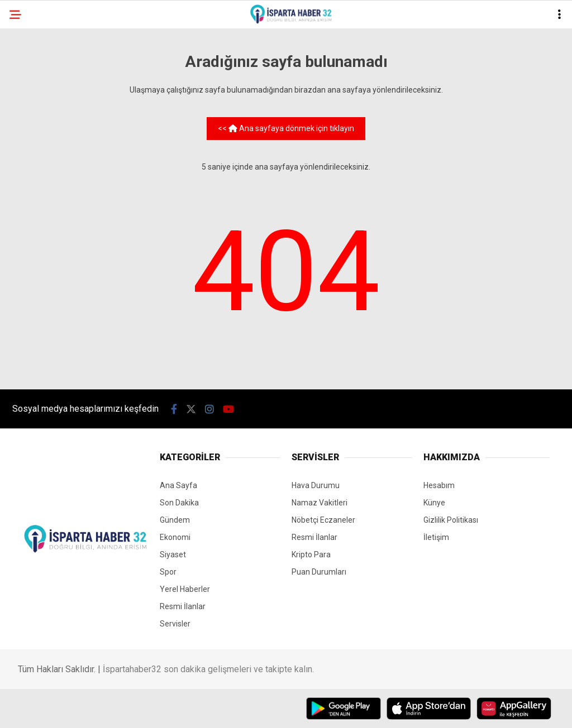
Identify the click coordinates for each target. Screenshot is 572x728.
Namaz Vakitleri (319, 502)
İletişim (436, 537)
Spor (168, 571)
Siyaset (173, 554)
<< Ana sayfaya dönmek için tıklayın (286, 128)
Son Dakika (179, 502)
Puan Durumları (319, 571)
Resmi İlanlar (183, 606)
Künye (434, 502)
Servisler (175, 623)
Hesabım (439, 485)
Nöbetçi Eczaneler (323, 519)
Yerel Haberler (185, 589)
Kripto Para (311, 554)
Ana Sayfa (178, 485)
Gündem (175, 519)
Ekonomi (175, 537)
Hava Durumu (316, 485)
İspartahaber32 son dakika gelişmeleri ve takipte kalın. (208, 669)
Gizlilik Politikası (450, 519)
